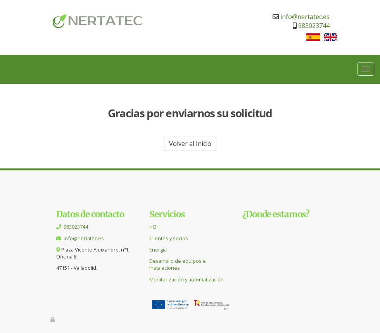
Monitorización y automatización (186, 279)
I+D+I (155, 226)
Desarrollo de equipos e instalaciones (177, 264)
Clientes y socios (168, 238)
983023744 (314, 25)
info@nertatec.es (305, 16)
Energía (158, 249)
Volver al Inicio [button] (190, 143)
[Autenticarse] (53, 319)
